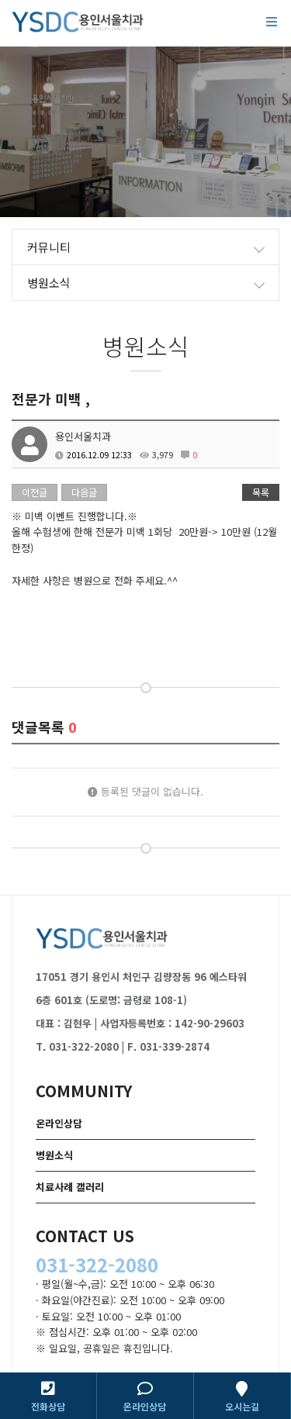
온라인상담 (59, 1123)
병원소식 (54, 1155)
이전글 (34, 492)
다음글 (84, 492)
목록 (260, 492)
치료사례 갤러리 (70, 1186)
